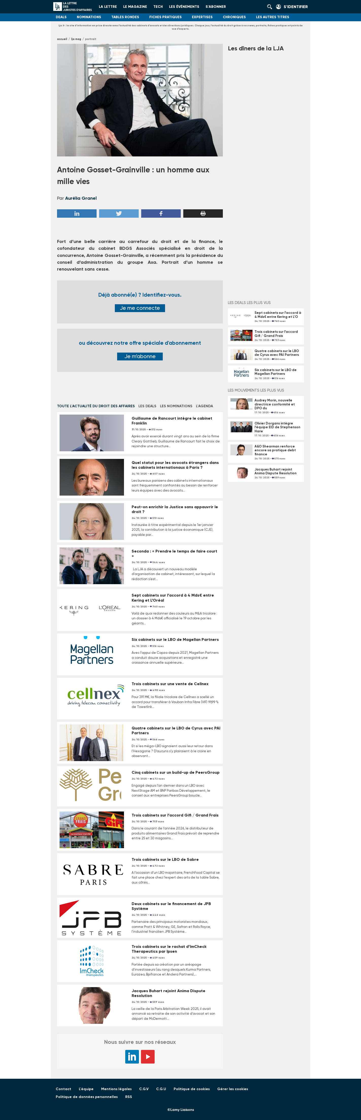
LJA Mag (76, 39)
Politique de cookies (192, 1089)
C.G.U (161, 1089)
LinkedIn (132, 1057)
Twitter (119, 213)
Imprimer (203, 213)
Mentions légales (116, 1089)
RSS (128, 1097)
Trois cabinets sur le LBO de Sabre (165, 859)
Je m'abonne (140, 356)
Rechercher (271, 7)
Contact (63, 1089)
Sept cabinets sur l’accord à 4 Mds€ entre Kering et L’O (278, 315)
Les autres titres (272, 17)
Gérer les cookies (232, 1089)
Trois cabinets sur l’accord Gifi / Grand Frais (175, 815)
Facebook (161, 213)
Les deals (147, 406)
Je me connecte (140, 308)
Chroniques (234, 17)
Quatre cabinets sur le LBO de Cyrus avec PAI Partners (277, 353)
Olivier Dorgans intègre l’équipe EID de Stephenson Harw (277, 427)
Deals (61, 17)
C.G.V (144, 1089)
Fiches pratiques (165, 17)
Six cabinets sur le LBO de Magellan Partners (175, 639)
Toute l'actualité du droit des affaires (96, 406)
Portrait (90, 39)
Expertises (202, 17)
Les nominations (176, 406)
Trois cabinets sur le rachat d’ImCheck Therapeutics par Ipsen (169, 949)
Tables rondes (125, 17)
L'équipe (86, 1089)
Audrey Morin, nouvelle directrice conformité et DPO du (275, 404)
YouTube (148, 1057)
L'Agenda (204, 406)
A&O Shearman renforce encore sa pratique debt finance (275, 450)
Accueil (62, 39)
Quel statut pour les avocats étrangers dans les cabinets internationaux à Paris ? (175, 465)
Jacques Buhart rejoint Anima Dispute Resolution (276, 471)
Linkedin (77, 213)
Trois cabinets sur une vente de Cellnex (170, 683)
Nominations (89, 17)
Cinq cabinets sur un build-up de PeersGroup (176, 772)
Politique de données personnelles (87, 1097)
